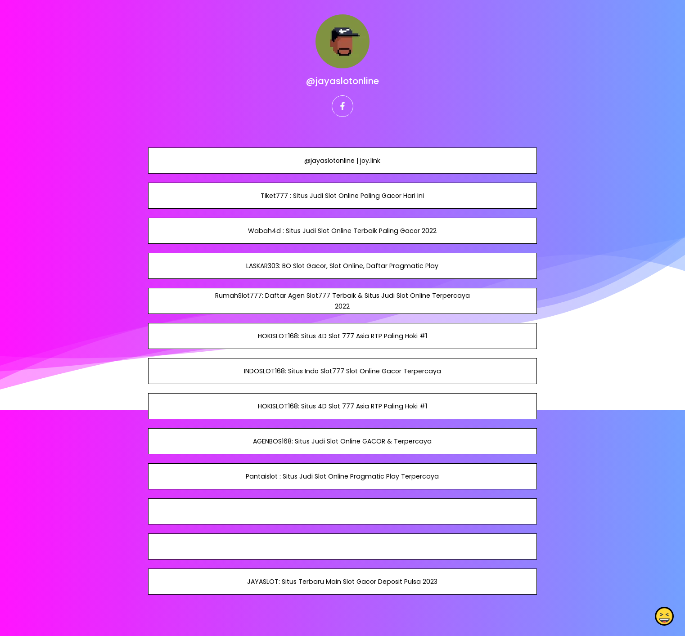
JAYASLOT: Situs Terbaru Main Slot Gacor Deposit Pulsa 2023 (342, 581)
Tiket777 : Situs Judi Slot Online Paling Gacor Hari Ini (342, 195)
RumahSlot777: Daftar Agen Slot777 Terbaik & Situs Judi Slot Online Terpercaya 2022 (342, 301)
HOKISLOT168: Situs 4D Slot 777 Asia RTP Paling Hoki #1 (342, 335)
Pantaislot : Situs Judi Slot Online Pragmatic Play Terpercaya (342, 476)
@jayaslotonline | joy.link (342, 160)
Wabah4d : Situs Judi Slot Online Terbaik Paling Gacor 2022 (342, 230)
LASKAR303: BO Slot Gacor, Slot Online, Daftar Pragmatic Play (342, 265)
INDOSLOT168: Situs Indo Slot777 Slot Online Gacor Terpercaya (342, 371)
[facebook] (342, 106)
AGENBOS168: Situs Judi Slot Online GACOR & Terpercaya (342, 441)
